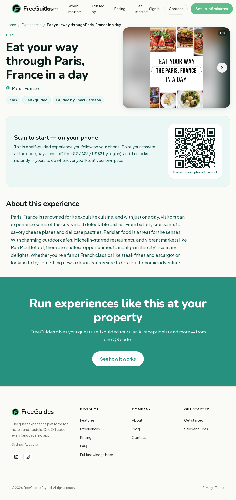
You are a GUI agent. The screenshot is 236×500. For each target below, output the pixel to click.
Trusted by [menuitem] (98, 9)
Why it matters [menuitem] (75, 9)
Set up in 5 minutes (212, 8)
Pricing (85, 437)
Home (11, 24)
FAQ (83, 446)
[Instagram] (27, 456)
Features (87, 420)
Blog (136, 429)
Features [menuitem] (51, 8)
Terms (219, 488)
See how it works (118, 359)
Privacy (207, 488)
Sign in (154, 8)
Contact (176, 8)
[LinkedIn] (16, 456)
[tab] (165, 104)
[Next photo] (222, 68)
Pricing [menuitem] (119, 8)
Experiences (31, 24)
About (137, 420)
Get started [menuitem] (141, 9)
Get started (193, 420)
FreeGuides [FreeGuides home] (28, 8)
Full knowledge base (96, 454)
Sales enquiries (196, 429)
